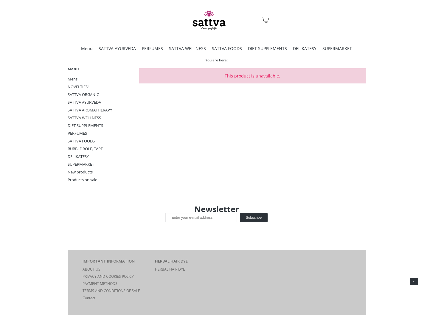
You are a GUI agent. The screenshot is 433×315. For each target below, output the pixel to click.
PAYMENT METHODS (100, 283)
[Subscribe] (254, 217)
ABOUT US (91, 269)
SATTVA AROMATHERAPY (90, 110)
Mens (72, 79)
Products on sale (82, 179)
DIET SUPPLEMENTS (85, 125)
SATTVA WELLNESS (84, 117)
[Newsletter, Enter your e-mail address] (201, 217)
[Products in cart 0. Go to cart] (266, 23)
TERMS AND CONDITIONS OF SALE (111, 290)
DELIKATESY (78, 156)
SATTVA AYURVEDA (84, 102)
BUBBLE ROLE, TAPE (85, 148)
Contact (89, 297)
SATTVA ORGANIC (83, 94)
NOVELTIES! (78, 86)
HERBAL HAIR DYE (170, 269)
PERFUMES (77, 133)
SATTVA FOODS (81, 141)
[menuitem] (87, 48)
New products (80, 172)
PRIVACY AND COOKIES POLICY (108, 276)
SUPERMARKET (81, 164)
